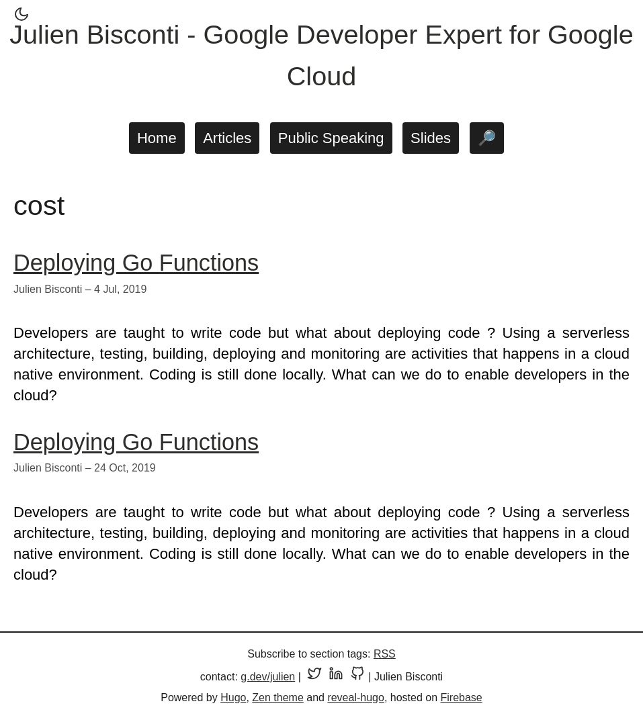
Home (157, 138)
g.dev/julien (268, 676)
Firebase (461, 697)
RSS (385, 654)
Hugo (233, 697)
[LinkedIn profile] (336, 676)
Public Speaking (331, 138)
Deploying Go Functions (136, 262)
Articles (227, 138)
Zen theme (277, 697)
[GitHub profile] (357, 676)
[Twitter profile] (314, 676)
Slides (431, 138)
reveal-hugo (355, 697)
